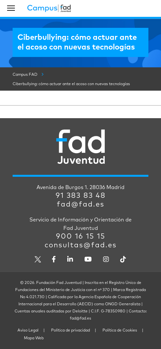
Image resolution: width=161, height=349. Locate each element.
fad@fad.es (80, 204)
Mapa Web (34, 338)
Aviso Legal (27, 330)
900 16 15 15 (80, 236)
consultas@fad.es (81, 245)
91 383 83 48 (81, 195)
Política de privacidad (70, 330)
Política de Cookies (119, 330)
